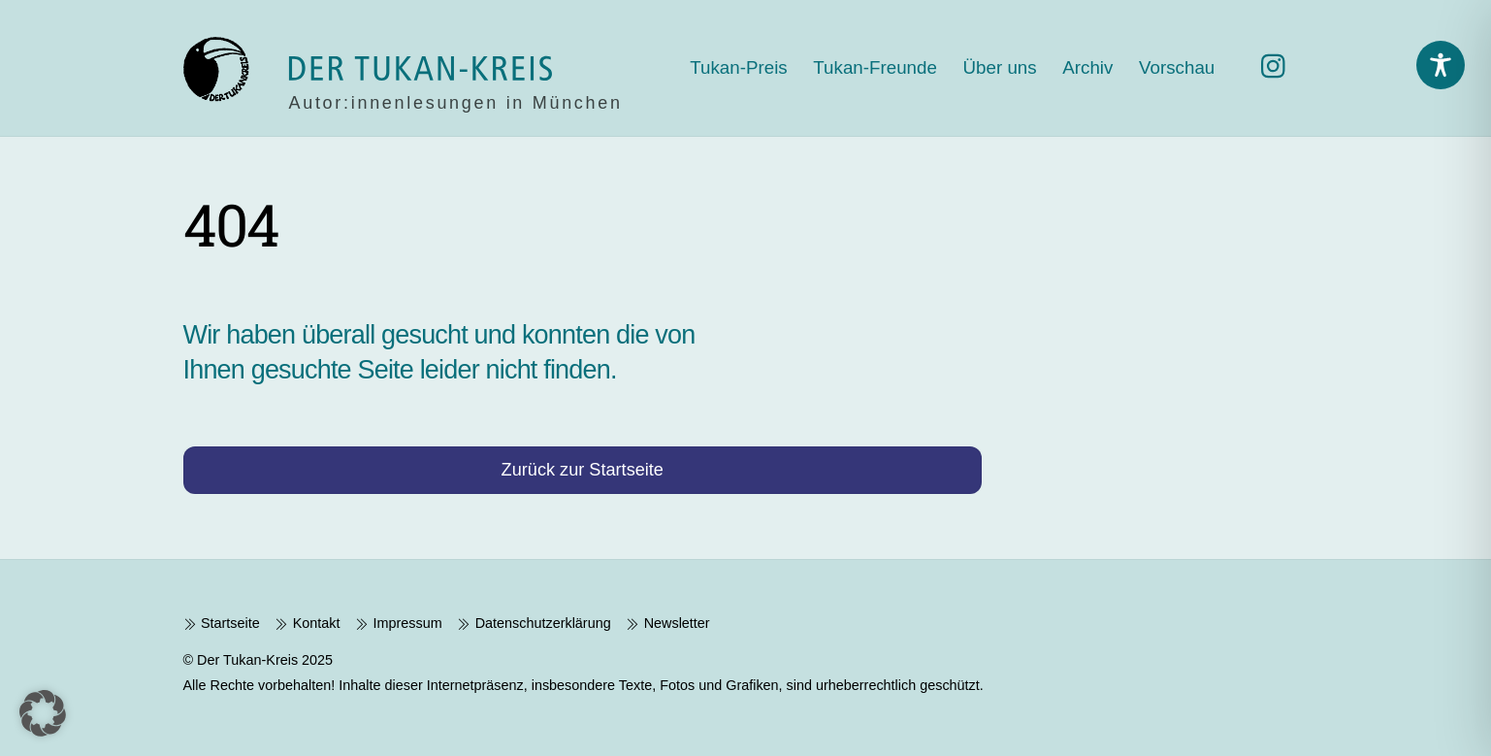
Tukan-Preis (738, 67)
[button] (42, 713)
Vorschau (1177, 67)
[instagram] (1278, 66)
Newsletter (667, 623)
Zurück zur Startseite (583, 469)
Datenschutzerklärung (533, 623)
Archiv (1087, 67)
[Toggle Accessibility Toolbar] (1440, 65)
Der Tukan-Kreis (247, 660)
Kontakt (307, 623)
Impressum (398, 623)
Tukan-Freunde (875, 67)
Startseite (221, 623)
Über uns (1000, 67)
